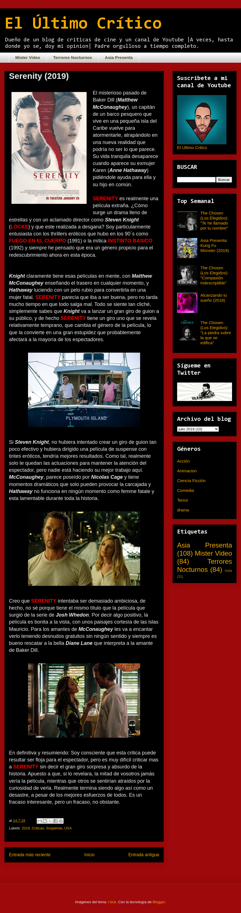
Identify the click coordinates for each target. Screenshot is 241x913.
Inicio (89, 854)
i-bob (112, 902)
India (228, 571)
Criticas (38, 828)
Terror (182, 500)
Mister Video (27, 57)
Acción (183, 461)
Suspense (54, 828)
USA (68, 828)
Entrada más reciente (29, 854)
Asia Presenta (119, 57)
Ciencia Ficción (191, 480)
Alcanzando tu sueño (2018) (213, 298)
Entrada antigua (143, 854)
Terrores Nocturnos (72, 57)
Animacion (187, 470)
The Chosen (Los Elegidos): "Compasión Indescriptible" (214, 275)
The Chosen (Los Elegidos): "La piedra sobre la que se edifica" (215, 332)
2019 (26, 828)
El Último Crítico (83, 24)
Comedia (185, 490)
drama (183, 510)
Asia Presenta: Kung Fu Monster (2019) (214, 245)
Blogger (159, 902)
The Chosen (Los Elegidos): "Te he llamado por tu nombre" (214, 220)
